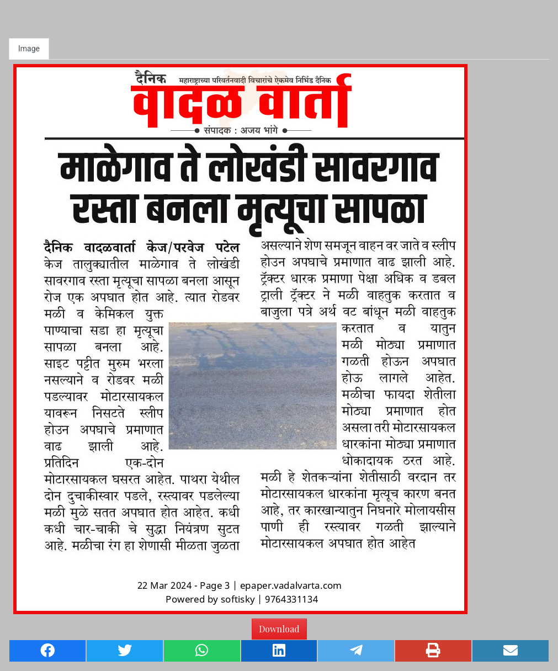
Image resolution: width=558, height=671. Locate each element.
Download (279, 629)
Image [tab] (29, 48)
